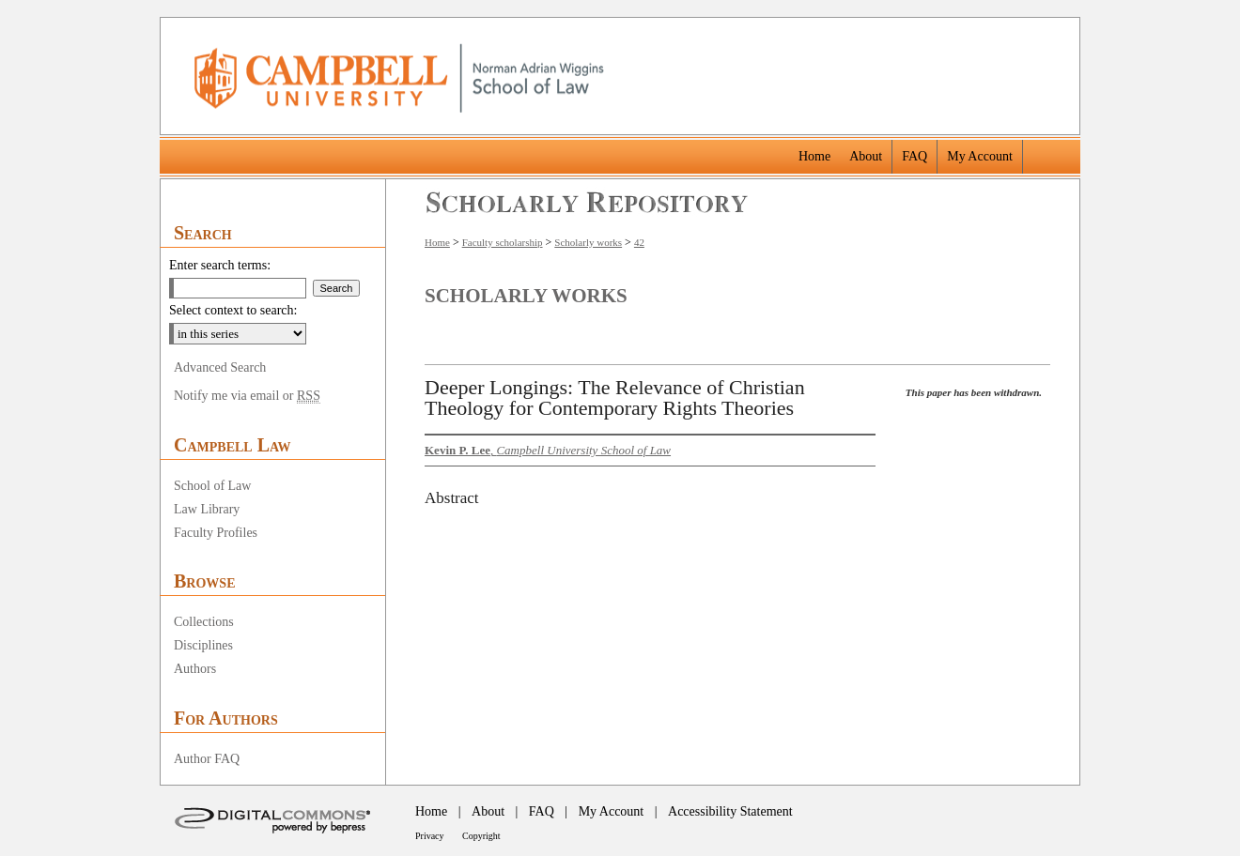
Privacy (429, 836)
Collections (204, 622)
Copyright (481, 836)
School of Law (212, 486)
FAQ (541, 811)
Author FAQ (207, 759)
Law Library (207, 509)
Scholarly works (588, 242)
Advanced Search (220, 367)
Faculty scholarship (502, 242)
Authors (195, 669)
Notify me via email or (247, 396)
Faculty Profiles (215, 533)
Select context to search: (233, 310)
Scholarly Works (526, 295)
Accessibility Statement (730, 811)
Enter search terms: (220, 265)
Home (437, 242)
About (488, 811)
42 (639, 242)
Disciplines (203, 645)
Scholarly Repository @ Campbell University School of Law (588, 202)
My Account (611, 811)
